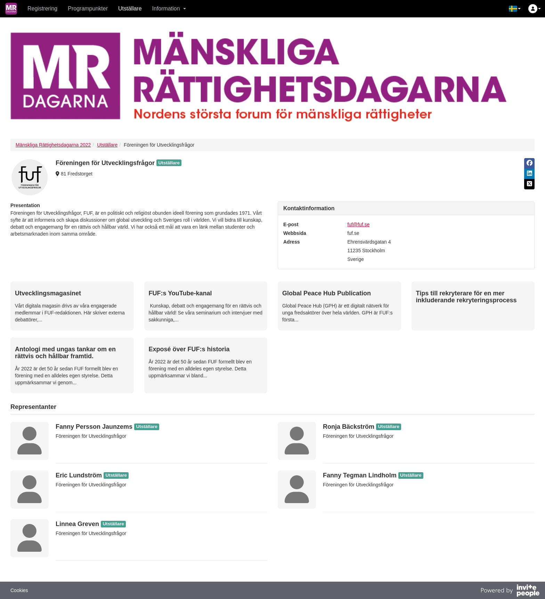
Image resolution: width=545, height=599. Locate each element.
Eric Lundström (79, 475)
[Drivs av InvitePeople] (509, 591)
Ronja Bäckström (348, 426)
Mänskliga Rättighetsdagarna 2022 (53, 145)
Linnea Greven (77, 523)
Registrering (42, 8)
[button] (514, 8)
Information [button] (169, 8)
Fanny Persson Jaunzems (94, 426)
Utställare (130, 8)
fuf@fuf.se (358, 224)
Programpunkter (88, 8)
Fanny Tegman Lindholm (360, 475)
